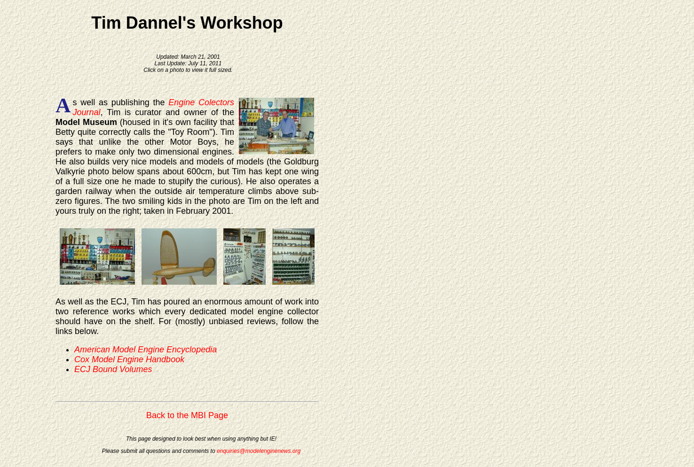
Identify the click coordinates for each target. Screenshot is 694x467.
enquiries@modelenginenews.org (258, 451)
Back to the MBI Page (187, 415)
